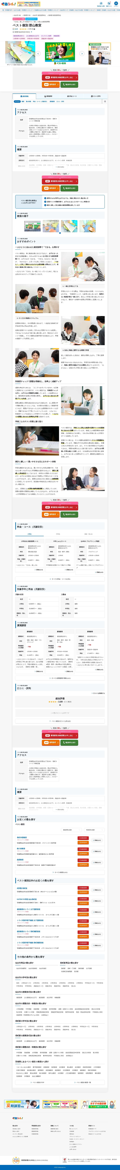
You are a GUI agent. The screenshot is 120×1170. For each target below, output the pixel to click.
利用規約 (72, 1141)
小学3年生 (53, 983)
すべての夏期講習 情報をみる (61, 678)
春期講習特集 (35, 1128)
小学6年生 (79, 983)
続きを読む (61, 167)
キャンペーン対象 (19, 19)
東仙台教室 (33, 1073)
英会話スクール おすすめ (94, 1134)
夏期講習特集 (35, 1131)
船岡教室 (41, 1070)
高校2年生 (57, 986)
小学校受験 (20, 1009)
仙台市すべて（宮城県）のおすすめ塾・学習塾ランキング (77, 10)
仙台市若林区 (33, 968)
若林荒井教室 (87, 1067)
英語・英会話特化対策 (83, 1012)
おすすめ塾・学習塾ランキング (23, 10)
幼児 (17, 983)
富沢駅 (76, 971)
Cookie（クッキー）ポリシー (77, 1139)
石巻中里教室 (20, 1070)
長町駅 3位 (26, 15)
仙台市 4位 (17, 15)
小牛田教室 (97, 1067)
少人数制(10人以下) (30, 997)
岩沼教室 (62, 1067)
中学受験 (28, 1009)
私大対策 (19, 1012)
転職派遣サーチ (92, 1128)
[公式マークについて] (15, 29)
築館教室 (83, 1070)
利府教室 (19, 1076)
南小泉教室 (42, 1073)
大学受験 (44, 1009)
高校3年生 (66, 986)
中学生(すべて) (89, 983)
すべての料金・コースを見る (61, 579)
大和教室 (75, 1070)
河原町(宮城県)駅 (66, 971)
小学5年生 (71, 983)
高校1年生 (48, 986)
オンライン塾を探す (18, 1134)
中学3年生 (28, 986)
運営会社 (72, 1134)
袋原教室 (58, 1070)
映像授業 (57, 997)
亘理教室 (27, 1076)
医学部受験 (52, 1009)
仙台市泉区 (42, 968)
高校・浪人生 (88, 534)
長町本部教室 (92, 1070)
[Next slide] (82, 54)
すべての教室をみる (61, 872)
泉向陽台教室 (31, 1070)
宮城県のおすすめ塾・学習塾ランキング (46, 10)
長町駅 (63, 968)
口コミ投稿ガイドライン (76, 1144)
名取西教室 (89, 1073)
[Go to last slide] (38, 54)
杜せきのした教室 (22, 1073)
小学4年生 (62, 983)
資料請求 (84, 842)
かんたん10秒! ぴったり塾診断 (20, 1136)
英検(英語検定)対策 (42, 1012)
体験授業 (84, 838)
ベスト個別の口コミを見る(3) (61, 721)
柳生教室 (98, 1073)
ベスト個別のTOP (38, 1082)
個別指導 (19, 997)
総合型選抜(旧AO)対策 (82, 1009)
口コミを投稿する (98, 693)
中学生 (58, 534)
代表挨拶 (72, 1131)
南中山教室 (52, 1073)
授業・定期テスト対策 (66, 1009)
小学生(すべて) (26, 983)
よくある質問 (73, 1146)
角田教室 (54, 1067)
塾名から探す (16, 1131)
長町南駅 (81, 968)
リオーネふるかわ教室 (23, 1067)
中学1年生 (100, 983)
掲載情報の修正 (54, 1128)
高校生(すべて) (38, 986)
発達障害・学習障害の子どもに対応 (27, 1015)
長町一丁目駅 (72, 968)
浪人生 (73, 986)
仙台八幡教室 (36, 1076)
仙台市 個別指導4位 (39, 15)
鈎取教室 (46, 1067)
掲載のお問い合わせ (56, 1131)
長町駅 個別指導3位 (54, 15)
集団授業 (42, 997)
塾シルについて (73, 1128)
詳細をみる (39, 569)
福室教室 (81, 1073)
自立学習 (50, 997)
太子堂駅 (89, 968)
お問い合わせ (73, 1149)
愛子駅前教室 (37, 1067)
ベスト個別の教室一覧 (84, 1082)
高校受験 (36, 1009)
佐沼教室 (78, 1067)
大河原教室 (66, 1070)
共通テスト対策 (29, 1012)
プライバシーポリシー (75, 1136)
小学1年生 (36, 983)
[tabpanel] (32, 226)
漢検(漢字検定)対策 (57, 1012)
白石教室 (61, 1073)
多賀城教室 (49, 1070)
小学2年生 (45, 983)
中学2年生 (19, 986)
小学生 (30, 534)
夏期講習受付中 (32, 19)
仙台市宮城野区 (21, 968)
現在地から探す (16, 1128)
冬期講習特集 (35, 1134)
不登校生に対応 (98, 1012)
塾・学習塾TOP (7, 10)
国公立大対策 (96, 1009)
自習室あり (45, 1015)
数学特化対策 (69, 1012)
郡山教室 (70, 1067)
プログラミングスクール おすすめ (97, 1131)
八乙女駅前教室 (71, 1073)
